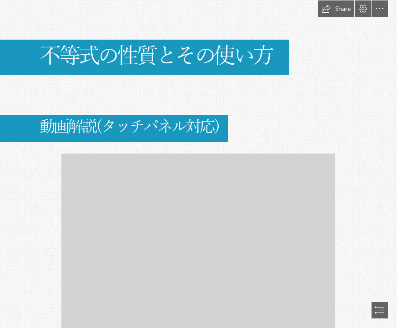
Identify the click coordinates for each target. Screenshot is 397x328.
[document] (198, 164)
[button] (336, 8)
